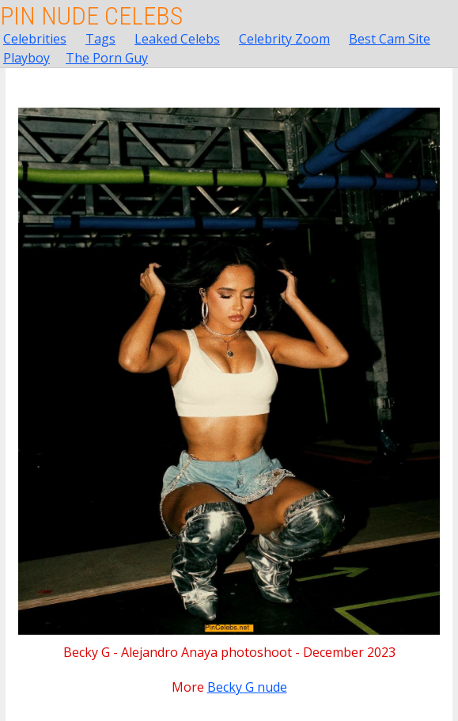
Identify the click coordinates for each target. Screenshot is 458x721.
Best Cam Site (389, 38)
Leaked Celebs (177, 38)
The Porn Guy (107, 57)
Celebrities (34, 38)
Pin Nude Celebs (91, 16)
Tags (100, 38)
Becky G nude (247, 687)
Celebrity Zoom (284, 38)
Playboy (26, 57)
